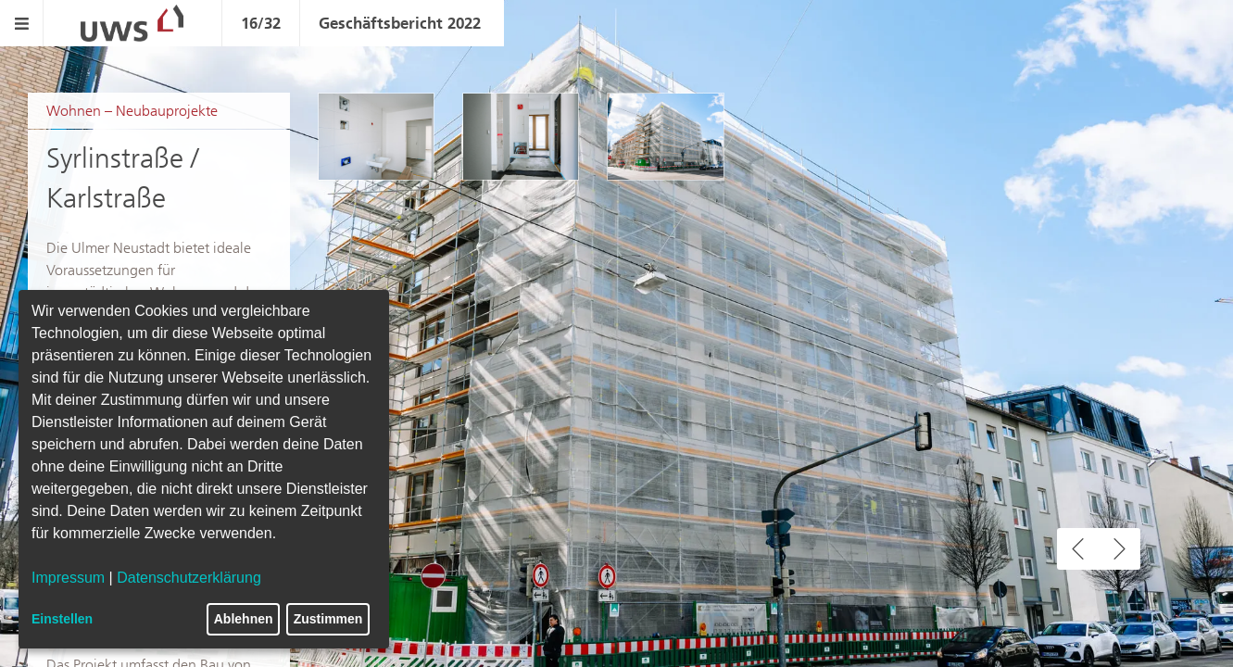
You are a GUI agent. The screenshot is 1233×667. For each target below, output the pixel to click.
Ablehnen (243, 618)
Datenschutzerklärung (189, 577)
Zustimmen (328, 618)
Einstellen (62, 618)
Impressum (68, 577)
